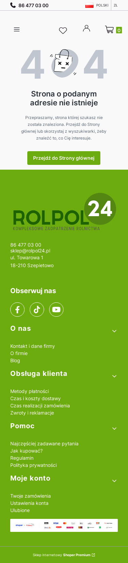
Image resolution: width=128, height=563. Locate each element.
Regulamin (21, 458)
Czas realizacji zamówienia (40, 405)
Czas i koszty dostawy (35, 398)
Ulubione (20, 510)
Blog (15, 360)
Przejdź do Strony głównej (64, 158)
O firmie (19, 353)
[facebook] (17, 309)
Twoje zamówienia (30, 496)
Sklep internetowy (61, 555)
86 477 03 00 (29, 5)
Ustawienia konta (29, 503)
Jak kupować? (26, 451)
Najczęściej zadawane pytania (44, 443)
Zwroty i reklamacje (32, 413)
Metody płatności (29, 391)
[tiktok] (37, 309)
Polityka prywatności (33, 465)
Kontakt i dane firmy (32, 346)
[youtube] (56, 309)
